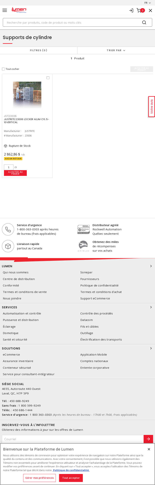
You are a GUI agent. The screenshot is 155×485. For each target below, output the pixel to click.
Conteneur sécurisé (17, 367)
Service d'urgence (29, 225)
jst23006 (10, 116)
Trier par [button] (114, 50)
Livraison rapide (28, 244)
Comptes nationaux (94, 361)
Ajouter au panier (15, 172)
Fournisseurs (89, 279)
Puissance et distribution (21, 320)
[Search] (77, 22)
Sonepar (86, 272)
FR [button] (146, 2)
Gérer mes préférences (39, 477)
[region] (77, 464)
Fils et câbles (89, 326)
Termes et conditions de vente (25, 292)
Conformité (11, 285)
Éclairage (9, 326)
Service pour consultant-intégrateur (29, 374)
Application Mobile (93, 354)
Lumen (77, 266)
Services (77, 307)
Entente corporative (94, 367)
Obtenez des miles (106, 242)
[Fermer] (149, 449)
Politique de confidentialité (99, 285)
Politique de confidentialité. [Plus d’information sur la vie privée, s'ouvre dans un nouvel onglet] (71, 470)
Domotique (10, 333)
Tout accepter (71, 477)
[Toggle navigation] (5, 10)
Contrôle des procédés (96, 313)
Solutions (77, 348)
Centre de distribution (19, 279)
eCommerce (11, 354)
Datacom (86, 320)
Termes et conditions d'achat (101, 292)
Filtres (38, 50)
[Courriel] (73, 439)
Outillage (86, 333)
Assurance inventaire (18, 361)
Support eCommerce (95, 298)
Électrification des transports (101, 339)
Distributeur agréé (106, 225)
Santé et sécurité (15, 339)
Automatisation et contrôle (22, 313)
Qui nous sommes (15, 272)
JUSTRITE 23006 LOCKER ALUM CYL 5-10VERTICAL (26, 121)
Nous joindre (12, 298)
